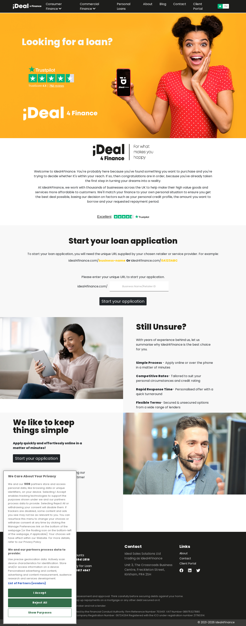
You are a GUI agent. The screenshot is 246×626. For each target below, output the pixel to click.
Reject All (39, 603)
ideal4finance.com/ (92, 286)
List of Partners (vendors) (27, 583)
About (183, 553)
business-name (112, 260)
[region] (40, 547)
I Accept (39, 593)
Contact (185, 558)
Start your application (123, 301)
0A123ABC (169, 260)
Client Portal (187, 563)
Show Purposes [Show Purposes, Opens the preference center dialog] (40, 612)
